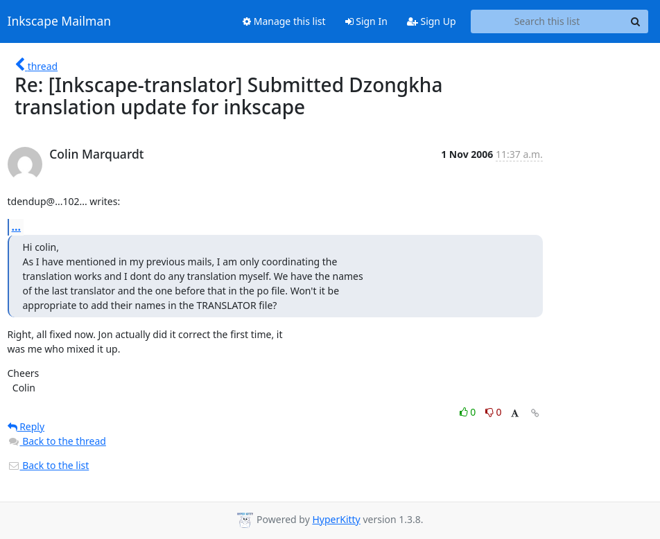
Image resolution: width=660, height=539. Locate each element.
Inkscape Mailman (60, 21)
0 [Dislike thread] (493, 411)
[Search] (635, 21)
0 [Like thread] (469, 411)
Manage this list (284, 21)
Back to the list (48, 465)
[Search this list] (547, 21)
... (16, 226)
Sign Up (431, 21)
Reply (26, 426)
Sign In (366, 21)
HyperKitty (336, 519)
